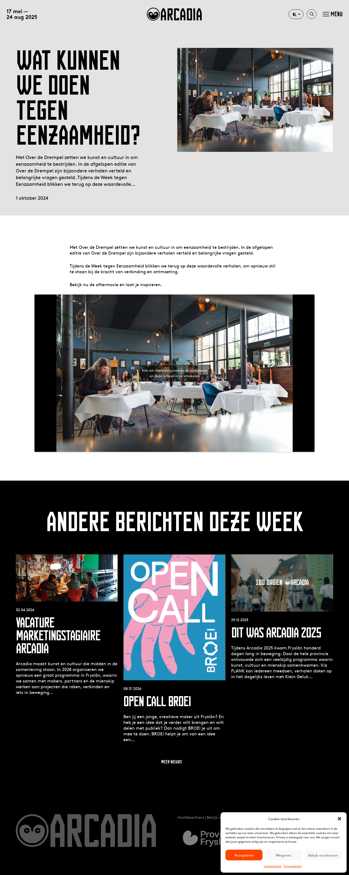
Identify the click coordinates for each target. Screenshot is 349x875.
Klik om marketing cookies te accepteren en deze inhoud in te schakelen (174, 373)
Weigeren (283, 855)
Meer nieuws (171, 761)
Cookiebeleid (272, 866)
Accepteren (244, 855)
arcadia (174, 14)
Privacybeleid (292, 866)
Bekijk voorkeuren (323, 855)
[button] (339, 818)
